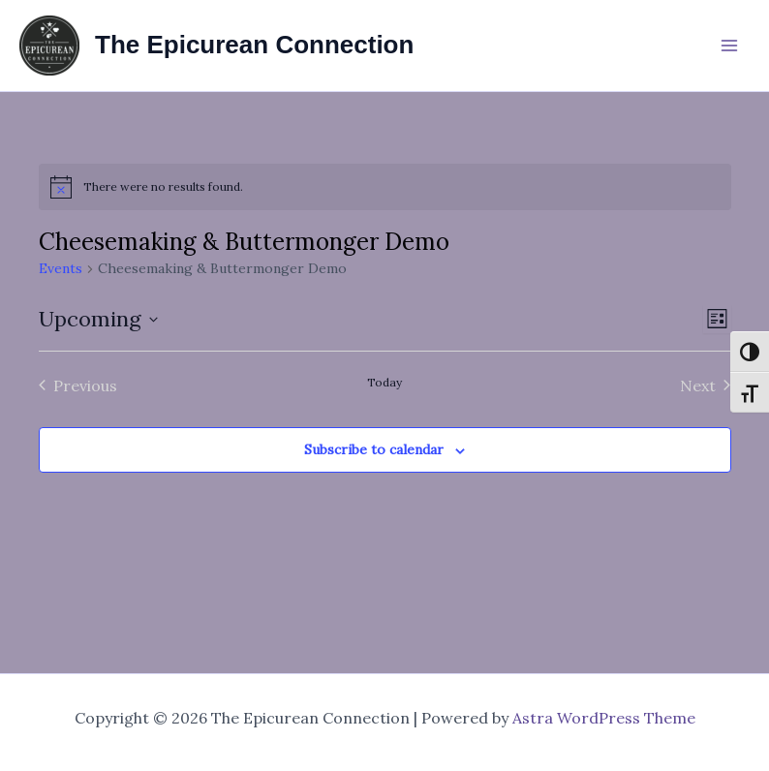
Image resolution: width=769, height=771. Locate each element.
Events (60, 268)
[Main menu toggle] (729, 45)
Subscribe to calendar (374, 449)
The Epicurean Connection (254, 44)
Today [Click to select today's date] (384, 382)
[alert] (385, 187)
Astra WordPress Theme (603, 717)
